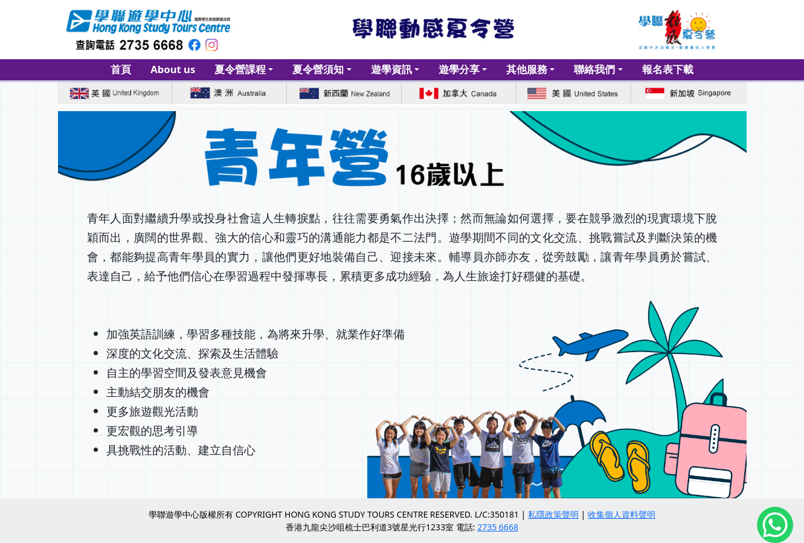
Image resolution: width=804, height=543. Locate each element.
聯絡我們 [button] (594, 69)
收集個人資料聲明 (621, 514)
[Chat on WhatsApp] (775, 528)
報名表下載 (667, 69)
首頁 (121, 69)
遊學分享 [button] (459, 69)
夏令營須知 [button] (318, 69)
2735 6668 (497, 527)
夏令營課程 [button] (240, 69)
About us (172, 69)
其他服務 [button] (526, 69)
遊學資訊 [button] (391, 69)
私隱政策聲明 (553, 514)
